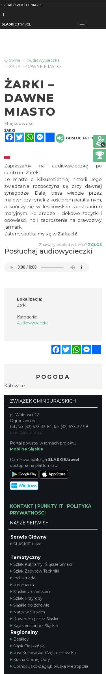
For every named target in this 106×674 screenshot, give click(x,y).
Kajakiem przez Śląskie (34, 625)
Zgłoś (95, 244)
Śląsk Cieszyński (27, 646)
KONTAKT (22, 506)
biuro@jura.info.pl (26, 432)
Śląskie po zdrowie (29, 605)
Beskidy (19, 639)
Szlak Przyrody (26, 598)
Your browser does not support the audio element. (46, 267)
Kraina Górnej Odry (30, 659)
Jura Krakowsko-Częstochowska (43, 652)
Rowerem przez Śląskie (35, 618)
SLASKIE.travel (26, 544)
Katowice (14, 385)
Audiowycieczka (33, 323)
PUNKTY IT (50, 506)
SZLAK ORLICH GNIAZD (21, 5)
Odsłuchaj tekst (79, 138)
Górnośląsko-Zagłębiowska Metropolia (49, 666)
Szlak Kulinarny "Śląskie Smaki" (41, 564)
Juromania (22, 584)
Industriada (22, 578)
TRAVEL (16, 24)
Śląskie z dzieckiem (30, 591)
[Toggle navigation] (82, 24)
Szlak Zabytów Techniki (34, 571)
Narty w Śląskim (27, 612)
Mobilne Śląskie (26, 449)
